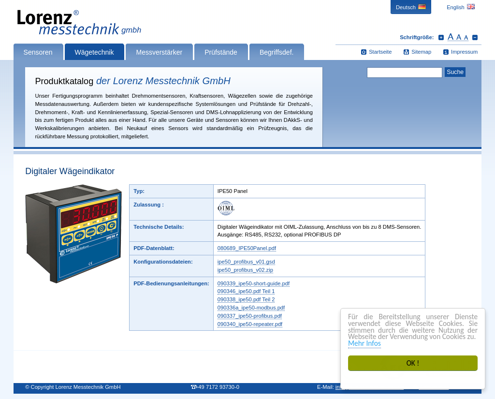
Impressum (464, 52)
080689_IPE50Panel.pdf (247, 248)
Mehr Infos (364, 343)
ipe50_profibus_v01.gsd (246, 262)
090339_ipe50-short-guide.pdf (254, 283)
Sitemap (421, 52)
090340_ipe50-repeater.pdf (250, 324)
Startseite (380, 52)
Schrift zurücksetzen (458, 37)
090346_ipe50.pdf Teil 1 (246, 291)
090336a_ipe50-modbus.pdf (251, 307)
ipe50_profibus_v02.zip (245, 270)
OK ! (413, 363)
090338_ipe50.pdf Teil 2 (246, 299)
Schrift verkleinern (475, 37)
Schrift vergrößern (441, 37)
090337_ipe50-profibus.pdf (250, 316)
